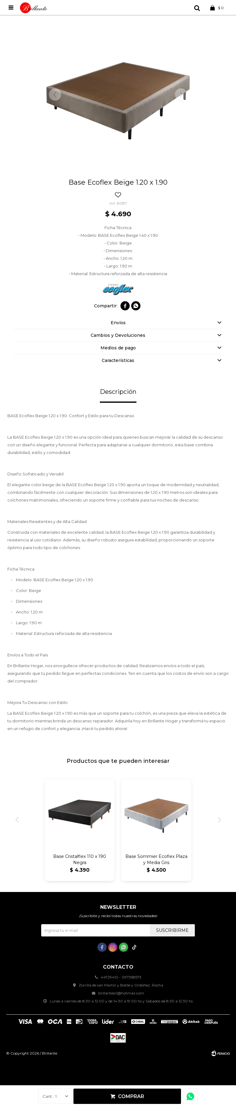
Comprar (131, 1096)
